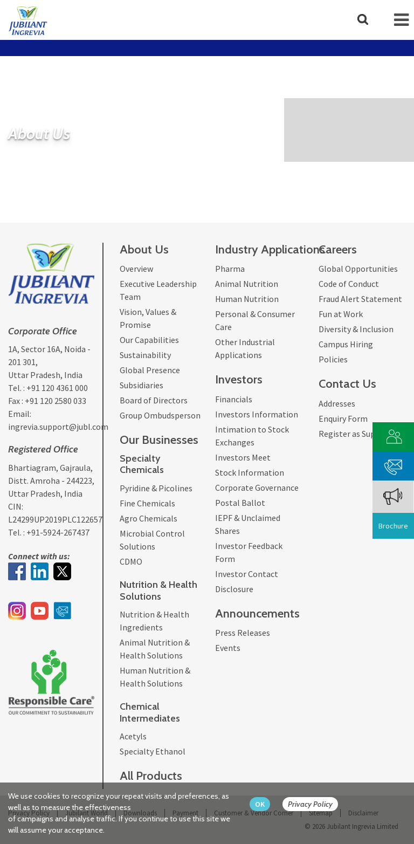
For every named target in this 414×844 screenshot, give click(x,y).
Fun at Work (341, 313)
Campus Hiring (346, 344)
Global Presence (150, 370)
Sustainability (145, 354)
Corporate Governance (257, 487)
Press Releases (242, 632)
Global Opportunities (358, 268)
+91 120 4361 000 (57, 387)
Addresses (337, 403)
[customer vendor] (393, 435)
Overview (136, 268)
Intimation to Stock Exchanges (252, 436)
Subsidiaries (141, 385)
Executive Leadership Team (158, 290)
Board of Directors (154, 400)
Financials (233, 399)
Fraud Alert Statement (360, 298)
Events (227, 647)
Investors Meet (243, 457)
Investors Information (256, 414)
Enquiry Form (343, 418)
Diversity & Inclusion (356, 329)
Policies (333, 359)
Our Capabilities (149, 339)
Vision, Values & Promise (148, 318)
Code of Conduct (349, 283)
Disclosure (234, 589)
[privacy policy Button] (315, 804)
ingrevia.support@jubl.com (58, 426)
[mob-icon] (401, 20)
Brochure (393, 526)
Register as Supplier (355, 433)
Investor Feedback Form (248, 552)
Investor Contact (246, 573)
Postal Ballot (240, 502)
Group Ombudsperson (160, 415)
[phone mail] (393, 464)
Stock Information (249, 472)
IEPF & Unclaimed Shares (247, 524)
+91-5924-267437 (57, 532)
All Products (151, 775)
